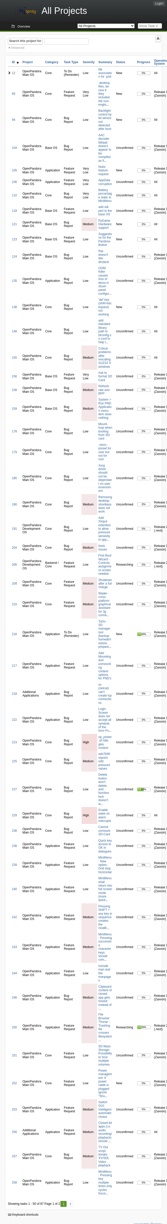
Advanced (17, 48)
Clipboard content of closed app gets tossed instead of (105, 996)
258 (14, 1182)
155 (14, 357)
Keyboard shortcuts (23, 1214)
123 (14, 239)
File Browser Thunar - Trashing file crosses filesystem (105, 1025)
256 (14, 1132)
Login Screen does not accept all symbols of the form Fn (104, 719)
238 (14, 846)
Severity (89, 62)
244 (14, 973)
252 (14, 1083)
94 (13, 120)
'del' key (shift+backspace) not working (105, 307)
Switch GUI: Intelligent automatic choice (105, 1109)
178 (14, 431)
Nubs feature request (103, 170)
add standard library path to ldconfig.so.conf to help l (104, 331)
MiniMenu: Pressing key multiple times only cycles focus (105, 1182)
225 (14, 761)
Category (51, 62)
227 (14, 789)
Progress (143, 62)
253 (14, 1109)
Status (121, 62)
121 (14, 224)
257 (14, 1156)
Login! (159, 3)
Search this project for (25, 41)
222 (14, 720)
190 (14, 504)
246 (14, 997)
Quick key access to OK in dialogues (105, 846)
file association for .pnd (105, 73)
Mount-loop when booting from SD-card (105, 431)
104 (14, 148)
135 (14, 281)
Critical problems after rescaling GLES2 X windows (104, 357)
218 (14, 694)
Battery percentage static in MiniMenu (105, 195)
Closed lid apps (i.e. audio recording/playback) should (105, 1132)
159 (14, 408)
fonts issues (102, 547)
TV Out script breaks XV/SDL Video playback (104, 1156)
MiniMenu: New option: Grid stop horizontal (105, 865)
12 (13, 73)
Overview (23, 26)
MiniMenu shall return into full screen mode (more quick (105, 889)
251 (14, 1055)
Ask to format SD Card (105, 376)
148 (14, 331)
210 (14, 604)
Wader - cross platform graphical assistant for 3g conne (104, 604)
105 (14, 170)
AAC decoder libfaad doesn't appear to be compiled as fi (104, 148)
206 (14, 564)
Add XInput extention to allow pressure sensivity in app (104, 528)
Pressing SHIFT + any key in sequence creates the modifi (105, 917)
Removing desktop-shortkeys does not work (105, 504)
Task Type (71, 62)
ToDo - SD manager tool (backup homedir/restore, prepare (104, 634)
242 (14, 917)
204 (14, 547)
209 (14, 583)
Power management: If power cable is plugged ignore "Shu (105, 1083)
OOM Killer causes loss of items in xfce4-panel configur (103, 280)
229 (14, 815)
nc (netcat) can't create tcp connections (105, 694)
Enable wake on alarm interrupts (104, 815)
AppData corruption (105, 182)
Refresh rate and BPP (104, 389)
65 (13, 94)
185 (14, 478)
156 (14, 376)
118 (14, 211)
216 (14, 634)
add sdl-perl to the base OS (105, 210)
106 (14, 182)
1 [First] (64, 1204)
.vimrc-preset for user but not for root (104, 452)
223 (14, 742)
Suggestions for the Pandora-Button (105, 239)
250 (14, 1027)
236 (14, 831)
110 (14, 195)
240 (14, 889)
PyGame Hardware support (105, 224)
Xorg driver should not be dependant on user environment (105, 478)
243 (14, 947)
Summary (105, 62)
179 (14, 452)
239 (14, 865)
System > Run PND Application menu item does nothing (105, 409)
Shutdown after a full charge (105, 583)
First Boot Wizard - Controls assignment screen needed (104, 564)
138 (14, 307)
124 (14, 256)
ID (15, 62)
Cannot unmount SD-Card (104, 830)
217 (14, 665)
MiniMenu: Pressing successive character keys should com (105, 947)
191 (14, 528)
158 (14, 390)
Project (28, 62)
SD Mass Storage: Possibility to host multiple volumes (105, 1055)
